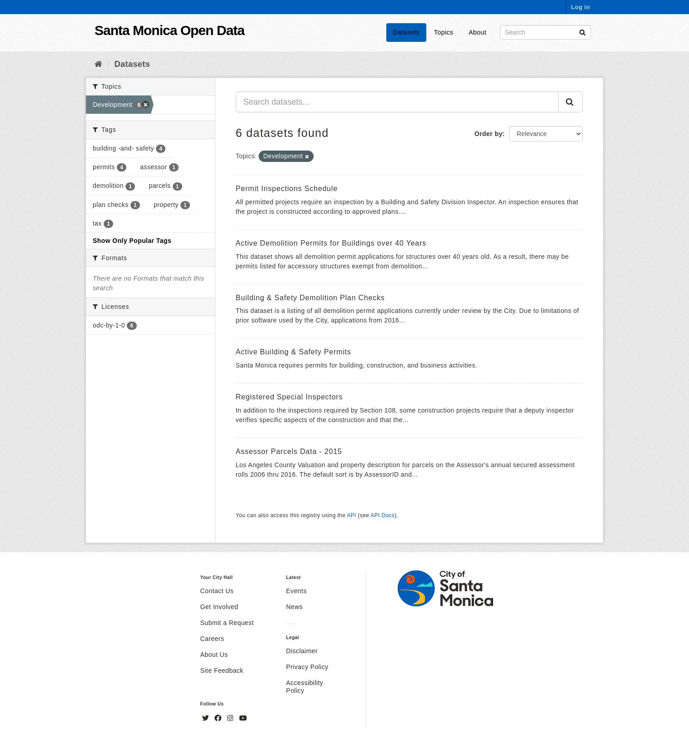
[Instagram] (231, 718)
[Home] (98, 64)
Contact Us (217, 591)
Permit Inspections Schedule (287, 188)
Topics (443, 32)
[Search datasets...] (397, 101)
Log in (580, 7)
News (294, 606)
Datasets (406, 32)
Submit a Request (227, 622)
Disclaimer (302, 651)
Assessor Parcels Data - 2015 (289, 451)
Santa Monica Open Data (170, 30)
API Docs (382, 515)
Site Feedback (222, 670)
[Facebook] (219, 718)
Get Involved (219, 606)
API (351, 515)
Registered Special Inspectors (289, 397)
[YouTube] (243, 718)
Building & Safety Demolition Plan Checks (310, 298)
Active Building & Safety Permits (293, 352)
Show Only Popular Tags (132, 240)
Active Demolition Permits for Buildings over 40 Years (331, 243)
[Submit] (582, 31)
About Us (214, 654)
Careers (212, 638)
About (477, 32)
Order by (488, 133)
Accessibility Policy (304, 686)
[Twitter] (206, 718)
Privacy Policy (307, 666)
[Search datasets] (545, 32)
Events (296, 591)
